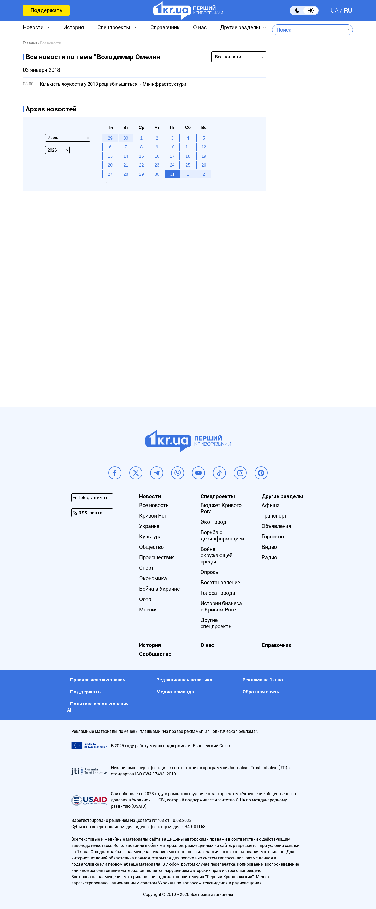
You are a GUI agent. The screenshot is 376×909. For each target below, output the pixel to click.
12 (204, 147)
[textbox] (309, 30)
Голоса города (218, 593)
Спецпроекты (113, 27)
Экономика (153, 578)
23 (157, 165)
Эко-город (213, 522)
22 (141, 165)
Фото (145, 599)
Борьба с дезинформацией (222, 535)
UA (335, 10)
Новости (33, 27)
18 (188, 156)
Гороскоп (273, 536)
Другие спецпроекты (217, 623)
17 (172, 156)
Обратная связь (261, 691)
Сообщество (155, 654)
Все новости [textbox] (228, 57)
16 (157, 156)
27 (110, 174)
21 (126, 165)
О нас (200, 27)
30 (157, 174)
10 (172, 147)
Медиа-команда (175, 691)
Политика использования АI (98, 707)
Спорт (146, 568)
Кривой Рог (153, 516)
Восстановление (220, 582)
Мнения (148, 610)
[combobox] (309, 30)
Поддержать (46, 10)
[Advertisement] (312, 179)
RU (348, 10)
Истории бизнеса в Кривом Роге (221, 606)
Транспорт (274, 516)
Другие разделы (240, 27)
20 (110, 165)
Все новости (154, 505)
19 (204, 156)
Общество (151, 547)
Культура (150, 536)
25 (188, 165)
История (73, 27)
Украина (149, 526)
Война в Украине (159, 589)
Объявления (276, 526)
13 (110, 156)
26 (204, 165)
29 (141, 174)
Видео (269, 547)
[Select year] (57, 150)
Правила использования (98, 679)
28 (126, 174)
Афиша (271, 505)
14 (126, 156)
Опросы (210, 572)
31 (172, 174)
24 (172, 165)
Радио (269, 557)
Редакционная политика (184, 679)
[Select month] (67, 138)
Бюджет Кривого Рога (221, 508)
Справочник (165, 27)
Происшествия (157, 557)
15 (141, 156)
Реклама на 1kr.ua (263, 679)
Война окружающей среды (216, 555)
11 (188, 147)
